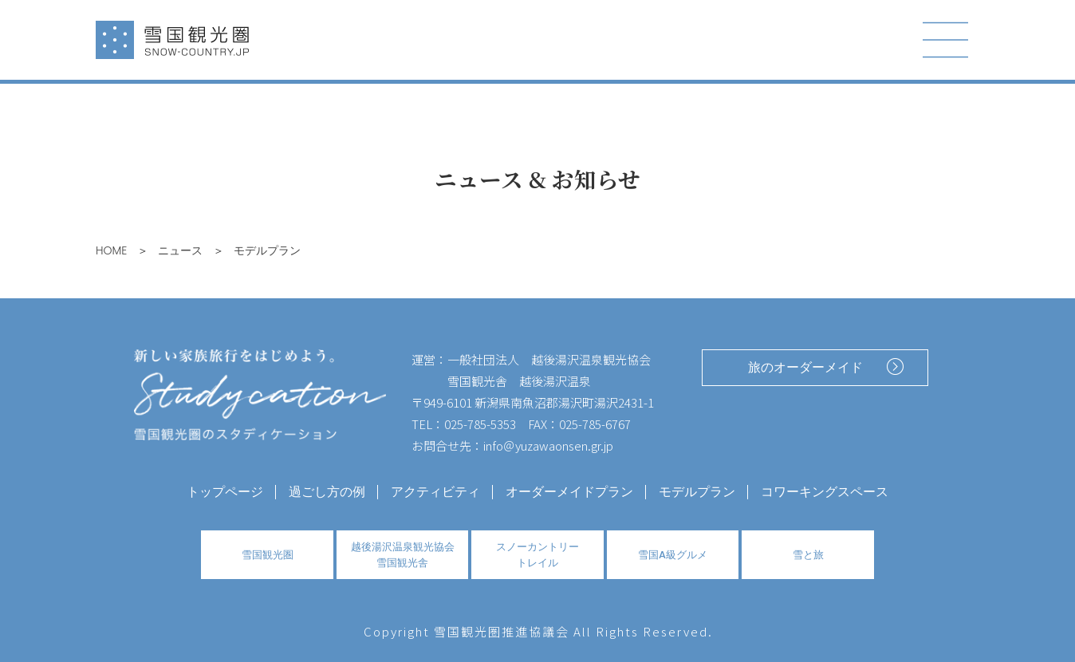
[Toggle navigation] (945, 40)
